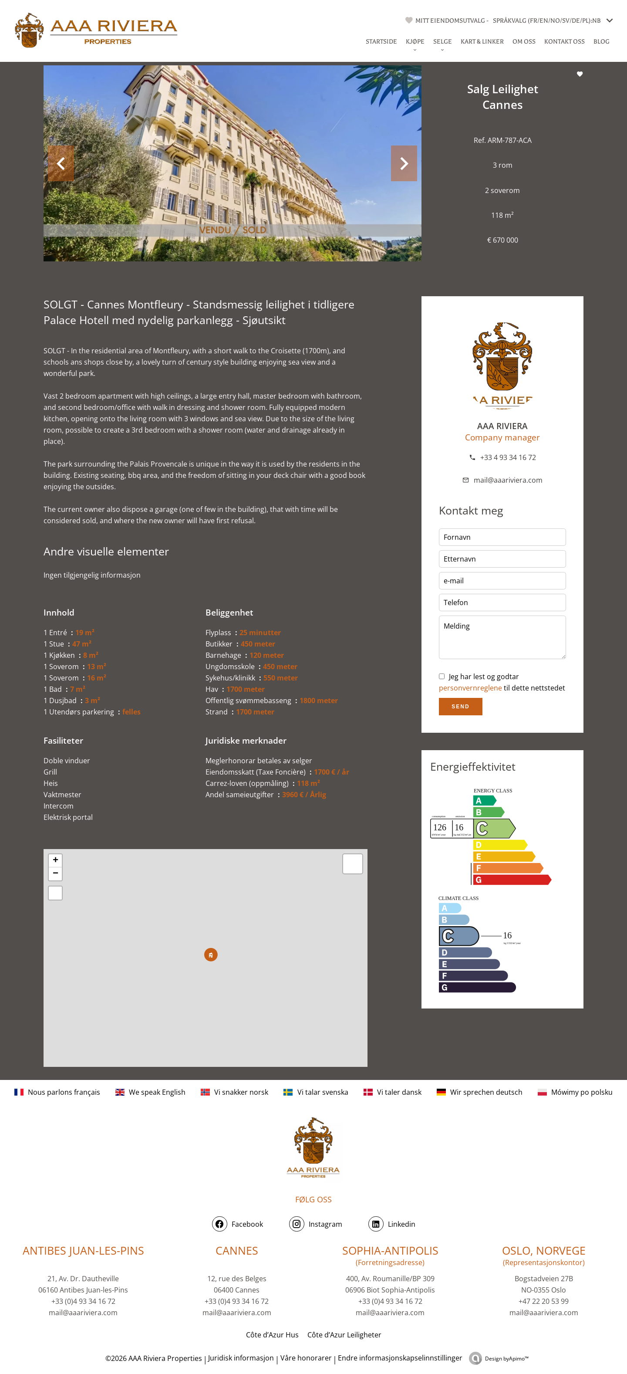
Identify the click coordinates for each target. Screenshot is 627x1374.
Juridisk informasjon (241, 1358)
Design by (507, 1358)
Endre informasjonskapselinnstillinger (400, 1358)
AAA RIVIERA (502, 425)
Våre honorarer (306, 1358)
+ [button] (55, 860)
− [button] (55, 873)
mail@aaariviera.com (508, 480)
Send (460, 707)
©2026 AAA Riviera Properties (153, 1358)
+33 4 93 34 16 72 (508, 457)
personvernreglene (470, 688)
